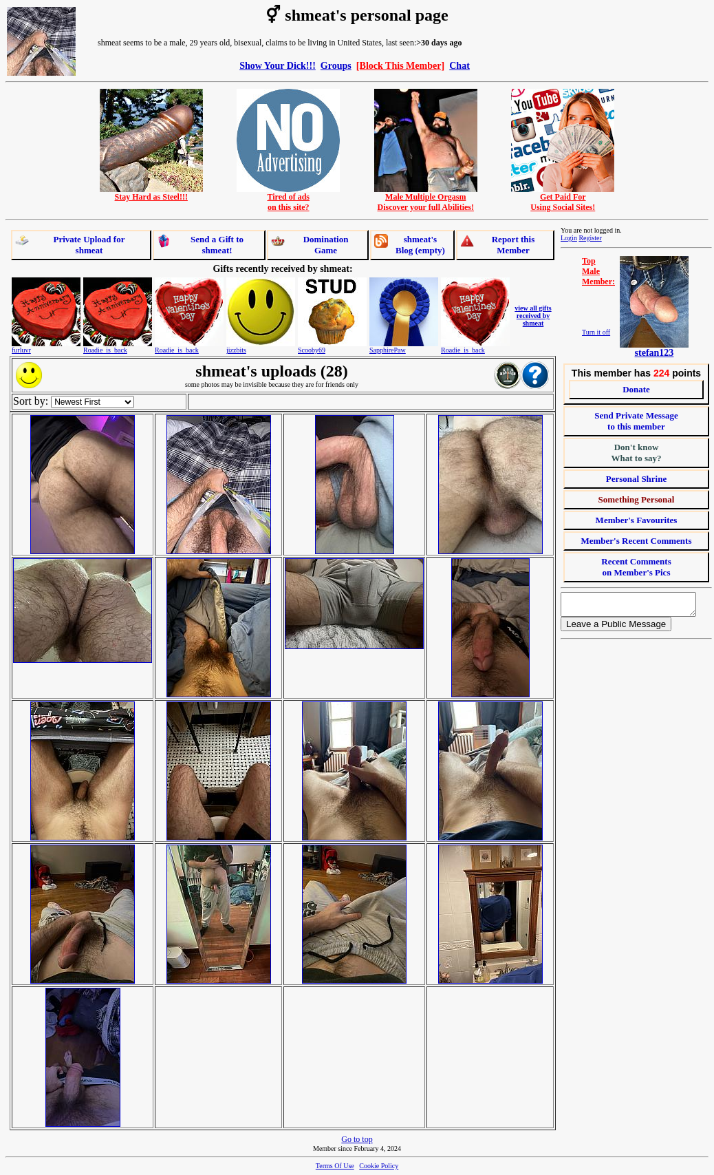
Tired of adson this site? (288, 198)
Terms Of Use (335, 1165)
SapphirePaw (387, 350)
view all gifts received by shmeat (533, 315)
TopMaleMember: (598, 271)
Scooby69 (311, 350)
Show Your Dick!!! (277, 65)
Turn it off (596, 332)
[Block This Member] (400, 65)
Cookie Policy (378, 1165)
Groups (336, 65)
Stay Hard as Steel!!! (151, 193)
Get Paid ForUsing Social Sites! (562, 198)
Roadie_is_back (105, 350)
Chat (459, 65)
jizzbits (236, 350)
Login (569, 238)
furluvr (21, 350)
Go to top (356, 1139)
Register (589, 238)
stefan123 (654, 353)
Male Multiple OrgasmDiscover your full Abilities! (425, 198)
